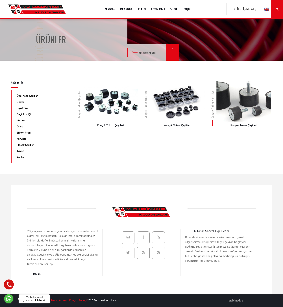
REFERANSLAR (158, 9)
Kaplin (20, 157)
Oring (20, 126)
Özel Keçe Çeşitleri (27, 95)
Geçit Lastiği (24, 114)
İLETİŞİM (186, 9)
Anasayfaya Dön (147, 52)
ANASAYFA (110, 9)
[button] (266, 9)
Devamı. (36, 274)
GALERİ (173, 9)
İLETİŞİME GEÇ (243, 9)
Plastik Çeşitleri (25, 145)
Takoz (20, 151)
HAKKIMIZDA (125, 9)
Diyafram (22, 108)
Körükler (21, 138)
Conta (20, 102)
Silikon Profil (24, 132)
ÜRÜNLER (141, 9)
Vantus (21, 120)
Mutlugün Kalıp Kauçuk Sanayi (69, 300)
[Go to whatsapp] (8, 298)
